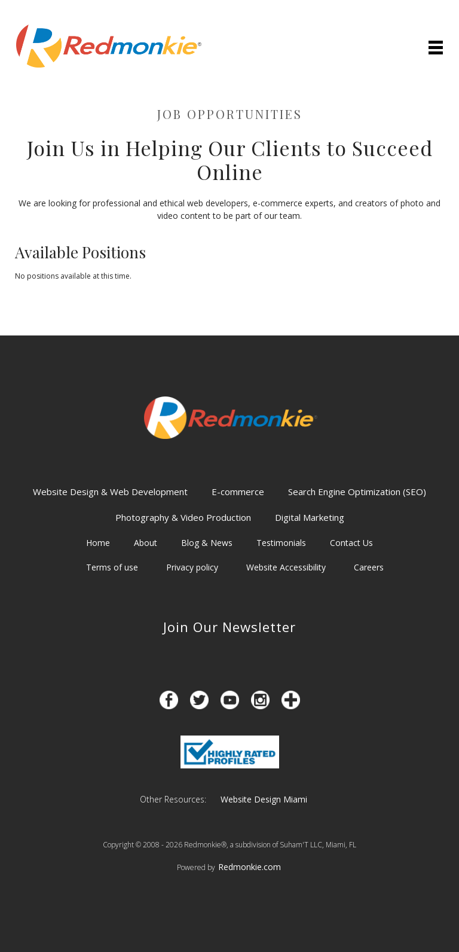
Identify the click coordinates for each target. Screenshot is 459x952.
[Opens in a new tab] (168, 700)
